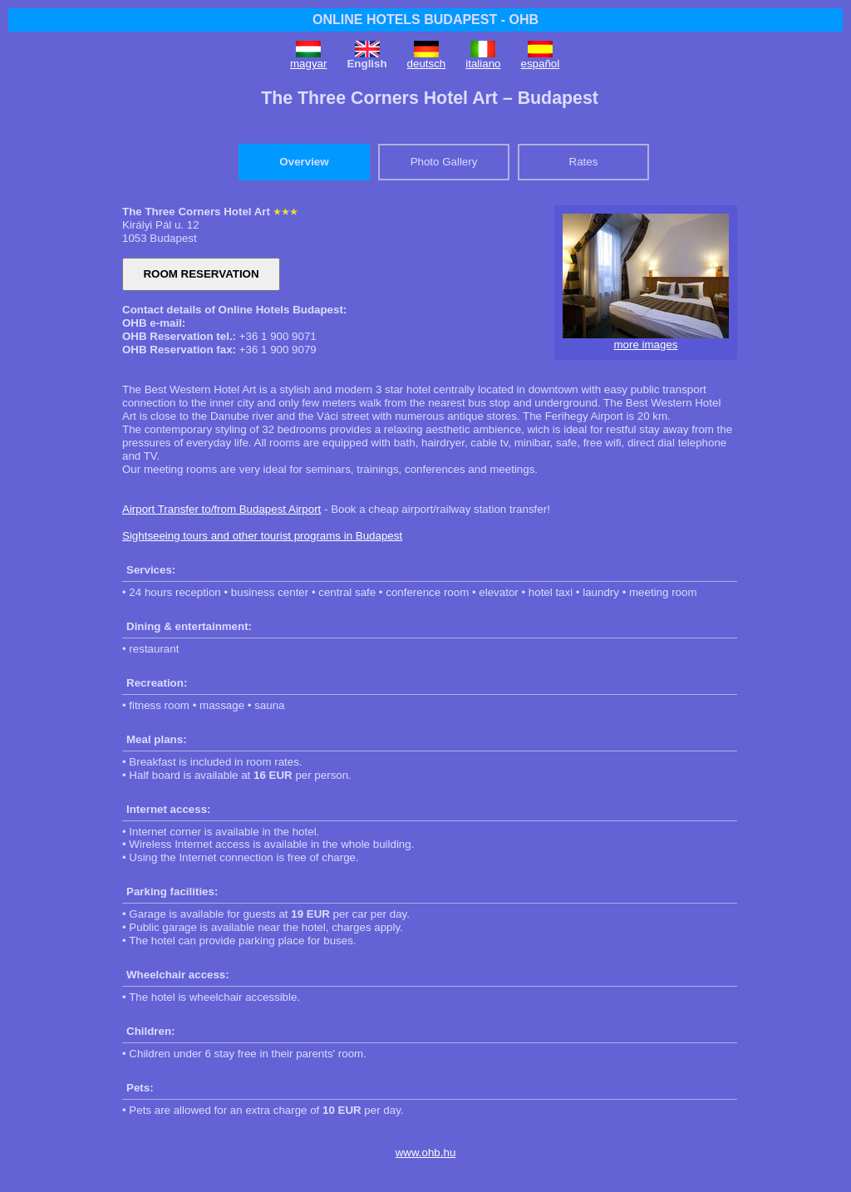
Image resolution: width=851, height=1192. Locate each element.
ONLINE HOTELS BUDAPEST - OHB (425, 19)
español (540, 63)
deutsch (426, 63)
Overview (303, 161)
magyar (308, 63)
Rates (583, 161)
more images (645, 344)
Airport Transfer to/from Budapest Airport (221, 509)
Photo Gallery (444, 161)
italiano (482, 63)
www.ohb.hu (426, 1152)
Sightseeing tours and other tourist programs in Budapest (262, 536)
